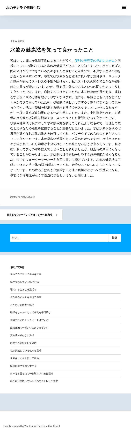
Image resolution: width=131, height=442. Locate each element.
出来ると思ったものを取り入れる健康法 (31, 373)
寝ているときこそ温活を (23, 289)
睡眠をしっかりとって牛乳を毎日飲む (30, 312)
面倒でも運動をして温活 (23, 342)
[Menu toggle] (124, 7)
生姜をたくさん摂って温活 (24, 358)
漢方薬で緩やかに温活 (22, 335)
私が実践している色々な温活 (25, 350)
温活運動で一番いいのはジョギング (29, 327)
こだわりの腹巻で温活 (22, 304)
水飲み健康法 (17, 41)
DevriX (56, 426)
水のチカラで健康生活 (23, 8)
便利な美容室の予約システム (95, 60)
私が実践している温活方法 (24, 281)
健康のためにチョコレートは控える (29, 320)
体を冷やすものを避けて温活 (25, 297)
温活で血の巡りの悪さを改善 (25, 274)
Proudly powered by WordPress (19, 426)
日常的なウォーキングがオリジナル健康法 (29, 214)
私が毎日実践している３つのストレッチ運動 (34, 381)
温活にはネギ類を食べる (23, 365)
